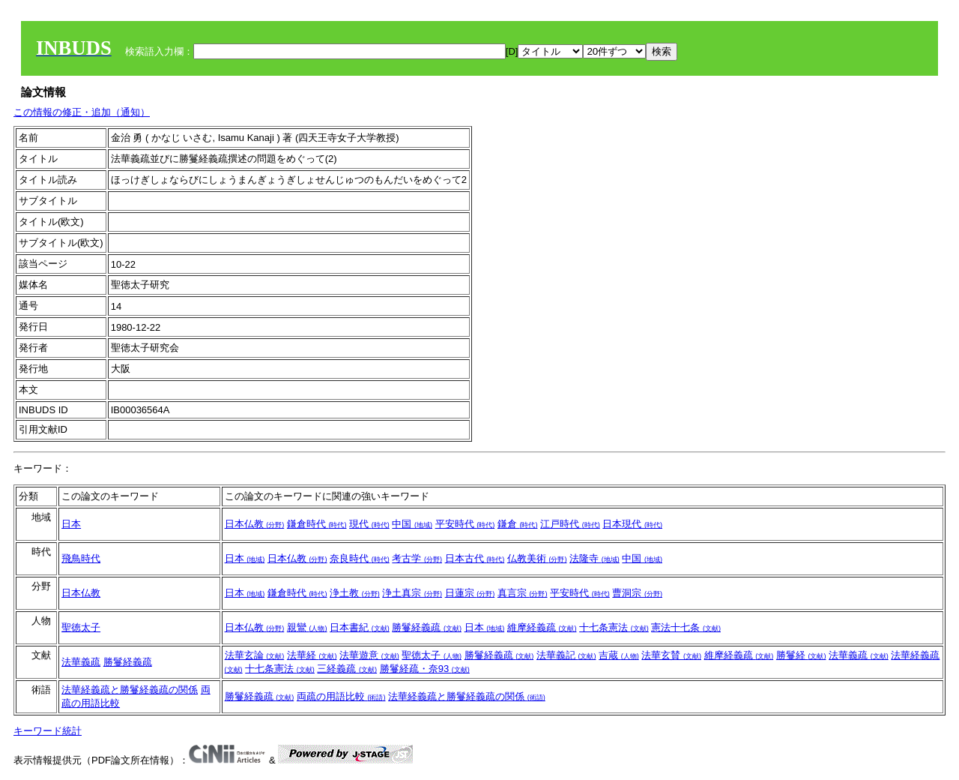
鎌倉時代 (317, 524)
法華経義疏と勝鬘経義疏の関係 (129, 689)
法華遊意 (369, 655)
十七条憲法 (614, 627)
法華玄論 (255, 655)
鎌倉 (517, 524)
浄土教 (355, 592)
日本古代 (475, 558)
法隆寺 (594, 558)
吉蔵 (619, 655)
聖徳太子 (80, 627)
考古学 (417, 558)
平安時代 (465, 524)
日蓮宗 (470, 592)
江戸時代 (570, 524)
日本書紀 (360, 627)
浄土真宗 (412, 592)
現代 (369, 524)
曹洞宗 (637, 592)
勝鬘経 (801, 655)
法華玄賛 (671, 655)
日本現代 (632, 524)
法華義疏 (80, 662)
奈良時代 (360, 558)
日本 (71, 524)
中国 (412, 524)
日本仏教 (255, 524)
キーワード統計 (47, 730)
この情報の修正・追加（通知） (81, 112)
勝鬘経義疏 (427, 627)
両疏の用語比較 (341, 696)
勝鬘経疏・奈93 (425, 668)
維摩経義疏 (542, 627)
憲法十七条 (686, 627)
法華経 (312, 655)
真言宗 (522, 592)
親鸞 (307, 627)
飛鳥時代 (80, 558)
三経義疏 (347, 668)
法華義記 (566, 655)
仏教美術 (537, 558)
